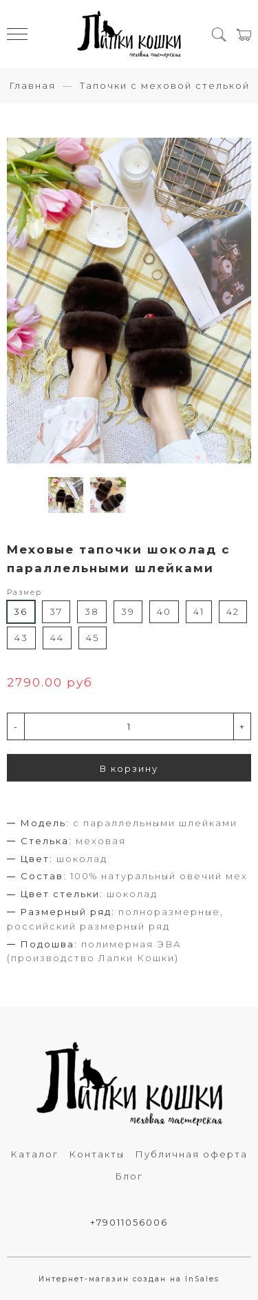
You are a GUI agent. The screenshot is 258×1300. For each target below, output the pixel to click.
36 (21, 611)
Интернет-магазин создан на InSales (129, 1279)
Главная (32, 85)
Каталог (34, 1154)
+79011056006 (129, 1222)
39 (128, 611)
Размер (24, 592)
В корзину (129, 768)
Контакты (97, 1154)
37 (56, 611)
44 (57, 637)
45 (92, 637)
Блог (129, 1176)
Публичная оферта (191, 1154)
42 (232, 611)
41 (198, 611)
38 (92, 611)
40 (164, 611)
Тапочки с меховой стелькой (165, 85)
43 (21, 637)
